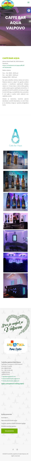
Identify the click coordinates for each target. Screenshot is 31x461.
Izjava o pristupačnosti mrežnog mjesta (12, 383)
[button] (29, 10)
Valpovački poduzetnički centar (9, 420)
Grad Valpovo (4, 417)
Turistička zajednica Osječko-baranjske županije (13, 423)
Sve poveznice (9, 431)
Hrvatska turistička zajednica (8, 426)
